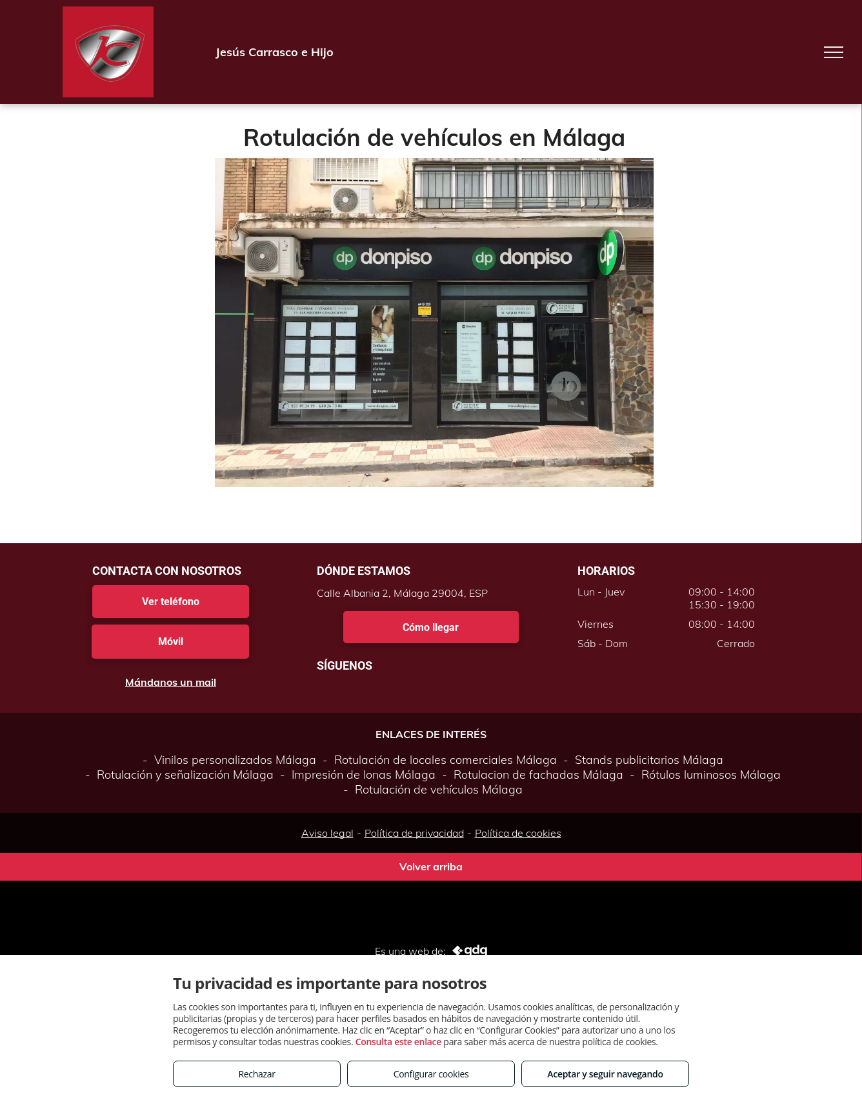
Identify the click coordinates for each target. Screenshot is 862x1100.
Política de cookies (518, 832)
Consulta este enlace (398, 1041)
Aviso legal (327, 832)
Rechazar (256, 1074)
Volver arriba (431, 866)
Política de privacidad (414, 832)
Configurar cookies (431, 1074)
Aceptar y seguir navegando (605, 1074)
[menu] (833, 52)
